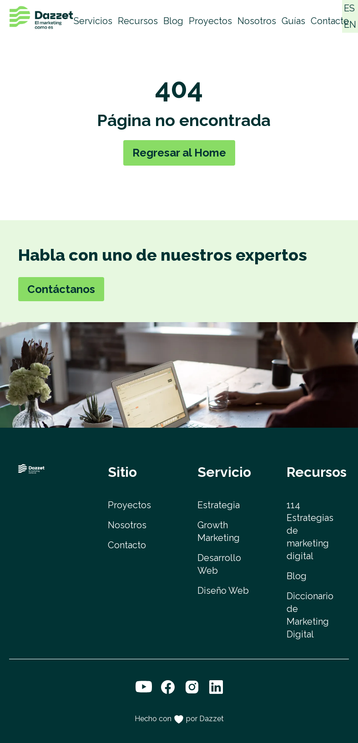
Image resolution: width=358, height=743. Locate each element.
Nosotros (256, 20)
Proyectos (210, 20)
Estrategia (218, 505)
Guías (293, 20)
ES (349, 8)
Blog (173, 20)
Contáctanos (61, 289)
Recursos (138, 20)
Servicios (93, 20)
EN (350, 24)
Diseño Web (223, 590)
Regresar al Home (179, 152)
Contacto (330, 20)
